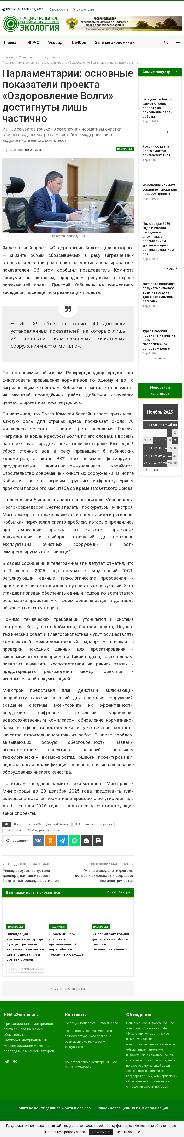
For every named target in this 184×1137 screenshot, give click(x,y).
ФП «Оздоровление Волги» (43, 830)
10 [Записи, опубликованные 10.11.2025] (145, 448)
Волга (17, 824)
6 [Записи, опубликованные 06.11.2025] (160, 440)
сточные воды (13, 830)
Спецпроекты (59, 9)
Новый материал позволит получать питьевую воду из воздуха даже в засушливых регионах (160, 285)
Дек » (156, 470)
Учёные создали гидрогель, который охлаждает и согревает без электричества (104, 876)
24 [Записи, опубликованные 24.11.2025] (145, 463)
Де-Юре (78, 42)
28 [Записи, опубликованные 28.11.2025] (165, 463)
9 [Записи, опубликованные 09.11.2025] (175, 440)
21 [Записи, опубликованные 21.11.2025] (165, 455)
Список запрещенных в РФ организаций (132, 1108)
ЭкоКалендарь (84, 9)
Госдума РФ (34, 824)
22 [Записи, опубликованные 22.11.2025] (170, 455)
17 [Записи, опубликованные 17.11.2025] (145, 455)
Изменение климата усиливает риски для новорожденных (160, 189)
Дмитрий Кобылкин (57, 824)
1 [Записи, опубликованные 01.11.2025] (170, 432)
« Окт (146, 470)
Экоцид (55, 42)
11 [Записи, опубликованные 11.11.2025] (150, 448)
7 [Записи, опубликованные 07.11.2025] (165, 440)
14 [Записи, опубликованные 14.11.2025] (165, 448)
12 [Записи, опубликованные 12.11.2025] (155, 448)
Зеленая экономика (113, 42)
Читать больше (128, 1132)
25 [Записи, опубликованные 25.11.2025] (150, 463)
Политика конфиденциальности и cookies (53, 1108)
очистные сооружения (98, 824)
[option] (160, 219)
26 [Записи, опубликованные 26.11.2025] (155, 463)
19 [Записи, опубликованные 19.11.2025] (155, 455)
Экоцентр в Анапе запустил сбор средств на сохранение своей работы (157, 107)
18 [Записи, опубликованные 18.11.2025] (150, 455)
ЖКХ (77, 824)
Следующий (32, 969)
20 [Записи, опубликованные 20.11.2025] (160, 455)
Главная (11, 42)
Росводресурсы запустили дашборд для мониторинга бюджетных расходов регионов (30, 876)
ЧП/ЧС (33, 42)
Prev (12, 969)
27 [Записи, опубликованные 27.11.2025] (160, 463)
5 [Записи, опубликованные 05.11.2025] (155, 440)
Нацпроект (124, 149)
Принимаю (100, 1132)
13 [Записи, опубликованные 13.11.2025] (160, 448)
